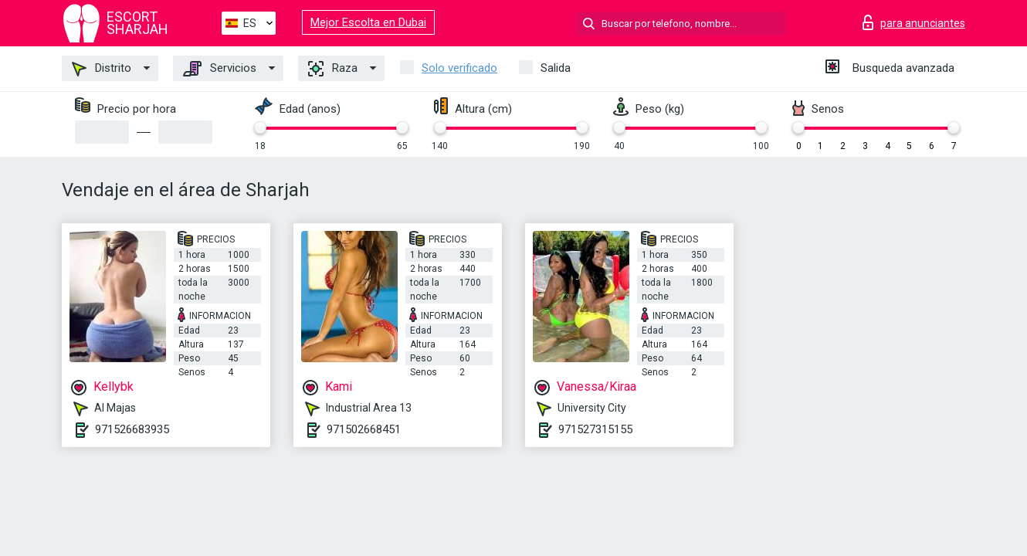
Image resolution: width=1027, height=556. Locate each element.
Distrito (101, 68)
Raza (333, 68)
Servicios (219, 68)
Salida (556, 68)
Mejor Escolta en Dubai (368, 22)
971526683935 (132, 429)
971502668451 (364, 429)
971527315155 (595, 429)
